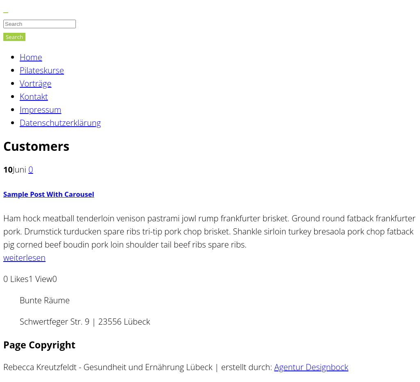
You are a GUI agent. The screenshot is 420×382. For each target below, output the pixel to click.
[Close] (5, 12)
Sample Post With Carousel (48, 194)
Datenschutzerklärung (60, 122)
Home (31, 57)
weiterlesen (24, 257)
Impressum (40, 109)
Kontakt (34, 96)
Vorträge (36, 83)
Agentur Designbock (311, 367)
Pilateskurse (42, 70)
